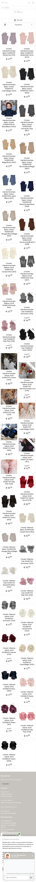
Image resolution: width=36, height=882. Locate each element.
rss (22, 875)
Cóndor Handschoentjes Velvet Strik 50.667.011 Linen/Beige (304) (27, 425)
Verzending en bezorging (8, 823)
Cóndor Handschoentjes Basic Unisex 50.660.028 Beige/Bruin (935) (9, 158)
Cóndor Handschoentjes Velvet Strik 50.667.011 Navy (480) (9, 446)
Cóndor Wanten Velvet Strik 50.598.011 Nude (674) (27, 695)
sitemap (18, 875)
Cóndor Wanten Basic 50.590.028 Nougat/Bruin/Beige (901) (9, 550)
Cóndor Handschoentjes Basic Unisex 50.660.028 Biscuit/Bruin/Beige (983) (26, 163)
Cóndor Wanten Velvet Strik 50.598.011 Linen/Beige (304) (27, 661)
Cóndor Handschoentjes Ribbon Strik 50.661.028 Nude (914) (8, 303)
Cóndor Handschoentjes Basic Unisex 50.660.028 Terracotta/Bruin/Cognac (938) (26, 239)
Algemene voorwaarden (8, 825)
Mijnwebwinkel (21, 878)
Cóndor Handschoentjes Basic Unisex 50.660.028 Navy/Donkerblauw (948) (26, 201)
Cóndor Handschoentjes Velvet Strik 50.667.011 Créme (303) (9, 375)
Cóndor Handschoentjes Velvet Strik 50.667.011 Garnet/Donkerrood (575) (26, 385)
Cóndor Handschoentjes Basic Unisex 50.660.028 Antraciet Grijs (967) (27, 125)
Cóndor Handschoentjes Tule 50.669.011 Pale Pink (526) (9, 338)
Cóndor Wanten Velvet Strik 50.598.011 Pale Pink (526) (27, 729)
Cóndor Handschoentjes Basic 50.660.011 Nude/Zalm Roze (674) (26, 53)
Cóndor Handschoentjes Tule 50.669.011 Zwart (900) (27, 347)
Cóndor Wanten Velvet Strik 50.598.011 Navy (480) (9, 688)
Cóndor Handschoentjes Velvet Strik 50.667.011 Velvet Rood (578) (27, 496)
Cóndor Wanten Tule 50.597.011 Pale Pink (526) (27, 593)
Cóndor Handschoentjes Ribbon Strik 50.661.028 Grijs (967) (27, 276)
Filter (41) (18, 20)
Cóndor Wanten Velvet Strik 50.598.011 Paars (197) (9, 721)
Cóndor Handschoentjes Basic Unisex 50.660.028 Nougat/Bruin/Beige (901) (9, 231)
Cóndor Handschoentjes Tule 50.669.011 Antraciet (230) (27, 311)
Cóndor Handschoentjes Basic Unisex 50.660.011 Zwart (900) (27, 89)
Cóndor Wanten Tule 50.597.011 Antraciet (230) (27, 561)
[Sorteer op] (18, 24)
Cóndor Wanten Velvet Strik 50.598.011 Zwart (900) (9, 758)
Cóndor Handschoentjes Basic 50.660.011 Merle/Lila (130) (9, 52)
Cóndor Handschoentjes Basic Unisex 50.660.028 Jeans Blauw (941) (9, 194)
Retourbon (4, 831)
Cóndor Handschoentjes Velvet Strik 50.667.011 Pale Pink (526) (9, 480)
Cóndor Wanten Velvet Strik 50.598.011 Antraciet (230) (9, 617)
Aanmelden (5, 784)
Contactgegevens (6, 821)
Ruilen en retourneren (7, 829)
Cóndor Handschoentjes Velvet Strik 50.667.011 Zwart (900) (8, 515)
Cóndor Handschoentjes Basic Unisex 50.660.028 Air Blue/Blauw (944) (9, 122)
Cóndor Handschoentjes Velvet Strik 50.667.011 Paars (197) (27, 457)
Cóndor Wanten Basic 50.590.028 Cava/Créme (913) (27, 530)
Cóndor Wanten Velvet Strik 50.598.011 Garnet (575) (9, 651)
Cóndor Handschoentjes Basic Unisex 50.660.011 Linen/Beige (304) (9, 87)
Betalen (3, 827)
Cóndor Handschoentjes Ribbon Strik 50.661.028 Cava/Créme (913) (9, 267)
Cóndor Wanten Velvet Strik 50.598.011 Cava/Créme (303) (27, 627)
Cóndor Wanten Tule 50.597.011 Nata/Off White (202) (9, 584)
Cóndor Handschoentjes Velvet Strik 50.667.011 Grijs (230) (9, 410)
